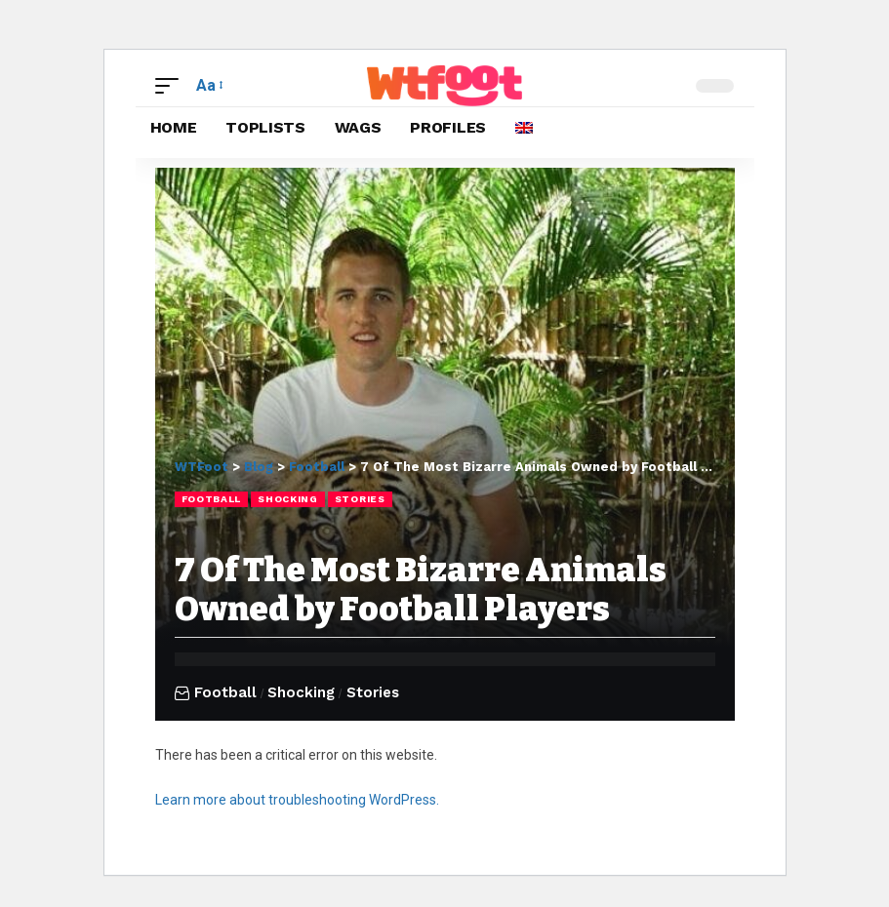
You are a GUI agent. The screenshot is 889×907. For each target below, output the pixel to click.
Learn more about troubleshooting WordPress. (297, 800)
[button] (171, 85)
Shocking (288, 498)
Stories (360, 498)
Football (212, 498)
